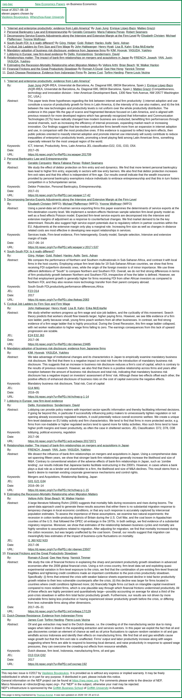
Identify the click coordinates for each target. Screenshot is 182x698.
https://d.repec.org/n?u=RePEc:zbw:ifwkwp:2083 (58, 299)
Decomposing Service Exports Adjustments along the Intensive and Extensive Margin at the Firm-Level (71, 35)
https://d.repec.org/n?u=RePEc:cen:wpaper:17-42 (59, 195)
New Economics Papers (50, 4)
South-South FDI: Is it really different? (31, 43)
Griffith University (98, 687)
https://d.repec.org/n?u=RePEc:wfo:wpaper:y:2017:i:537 (63, 247)
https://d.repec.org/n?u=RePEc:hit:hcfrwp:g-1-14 (58, 396)
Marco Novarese (11, 684)
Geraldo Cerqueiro (84, 32)
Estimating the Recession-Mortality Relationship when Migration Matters (52, 65)
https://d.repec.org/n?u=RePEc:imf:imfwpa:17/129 (59, 611)
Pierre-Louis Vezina (137, 72)
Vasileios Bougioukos (15, 17)
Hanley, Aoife (103, 43)
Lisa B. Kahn (123, 46)
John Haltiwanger (86, 46)
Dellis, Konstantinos (80, 54)
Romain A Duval (92, 68)
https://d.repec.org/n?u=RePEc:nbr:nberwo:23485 (59, 344)
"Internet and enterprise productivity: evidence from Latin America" (48, 28)
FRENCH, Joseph (145, 57)
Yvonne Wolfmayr (34, 39)
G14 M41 (34, 388)
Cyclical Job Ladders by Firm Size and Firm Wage (38, 46)
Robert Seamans (137, 32)
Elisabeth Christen (152, 35)
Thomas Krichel (44, 695)
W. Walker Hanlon (147, 65)
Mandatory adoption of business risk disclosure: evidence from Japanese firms (56, 50)
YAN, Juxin (165, 57)
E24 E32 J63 (36, 335)
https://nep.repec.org (85, 680)
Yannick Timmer (135, 68)
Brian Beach (127, 65)
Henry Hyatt (105, 46)
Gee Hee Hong (113, 68)
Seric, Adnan (121, 43)
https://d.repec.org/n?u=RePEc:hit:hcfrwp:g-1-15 (58, 490)
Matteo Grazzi (146, 28)
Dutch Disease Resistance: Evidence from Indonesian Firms (45, 72)
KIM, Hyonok (119, 50)
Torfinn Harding (114, 72)
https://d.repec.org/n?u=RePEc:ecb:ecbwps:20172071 (62, 441)
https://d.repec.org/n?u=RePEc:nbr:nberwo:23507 (59, 549)
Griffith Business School (68, 687)
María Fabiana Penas (111, 32)
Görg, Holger (67, 43)
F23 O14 (33, 291)
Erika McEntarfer (143, 46)
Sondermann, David (106, 54)
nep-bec (7, 4)
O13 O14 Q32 (37, 655)
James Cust (95, 72)
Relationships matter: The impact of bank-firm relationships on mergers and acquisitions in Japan (68, 57)
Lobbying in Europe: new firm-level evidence (35, 54)
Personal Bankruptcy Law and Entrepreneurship (37, 32)
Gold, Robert (85, 43)
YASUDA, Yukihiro (140, 50)
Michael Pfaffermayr (75, 203)
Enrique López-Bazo (123, 28)
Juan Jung (101, 28)
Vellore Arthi (110, 65)
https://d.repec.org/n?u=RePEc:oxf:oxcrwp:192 (57, 664)
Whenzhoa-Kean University (47, 17)
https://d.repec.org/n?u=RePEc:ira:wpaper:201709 (59, 154)
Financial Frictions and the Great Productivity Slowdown (42, 68)
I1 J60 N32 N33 (38, 540)
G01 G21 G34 (37, 481)
